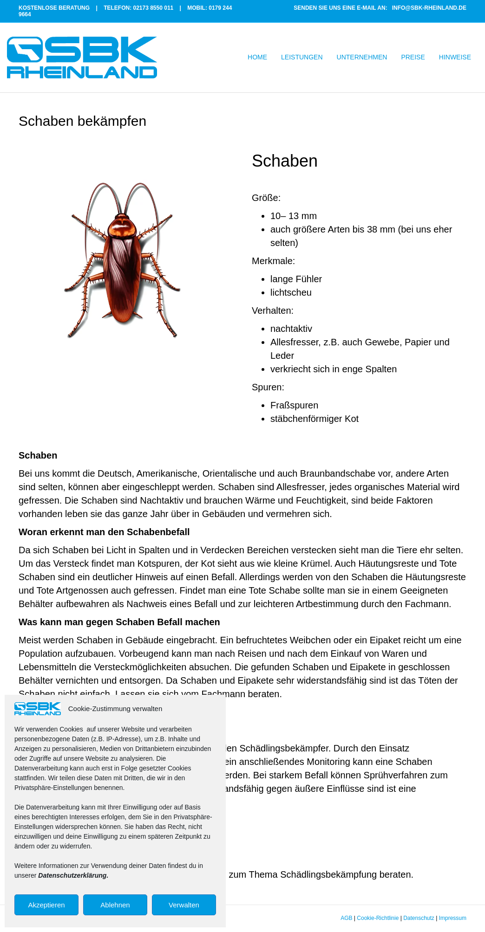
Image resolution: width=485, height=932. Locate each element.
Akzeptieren (46, 905)
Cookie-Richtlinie (378, 918)
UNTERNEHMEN (362, 57)
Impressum (452, 918)
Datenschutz (418, 918)
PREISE (413, 57)
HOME (257, 57)
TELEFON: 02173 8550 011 (138, 8)
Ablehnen (115, 905)
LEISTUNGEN (301, 57)
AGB (346, 918)
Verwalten (184, 905)
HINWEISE (455, 57)
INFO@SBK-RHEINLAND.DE (429, 8)
